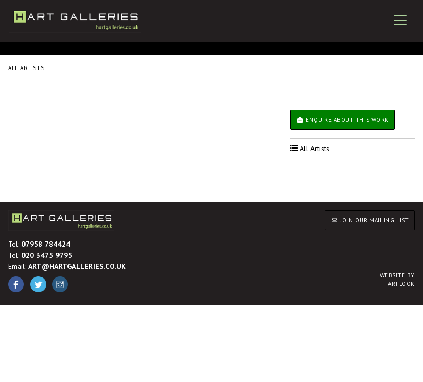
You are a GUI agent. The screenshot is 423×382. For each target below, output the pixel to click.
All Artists (26, 68)
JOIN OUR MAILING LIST (370, 220)
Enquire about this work (342, 120)
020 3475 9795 (46, 255)
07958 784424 (45, 244)
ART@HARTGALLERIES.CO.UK (77, 266)
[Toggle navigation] (400, 20)
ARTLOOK (398, 279)
